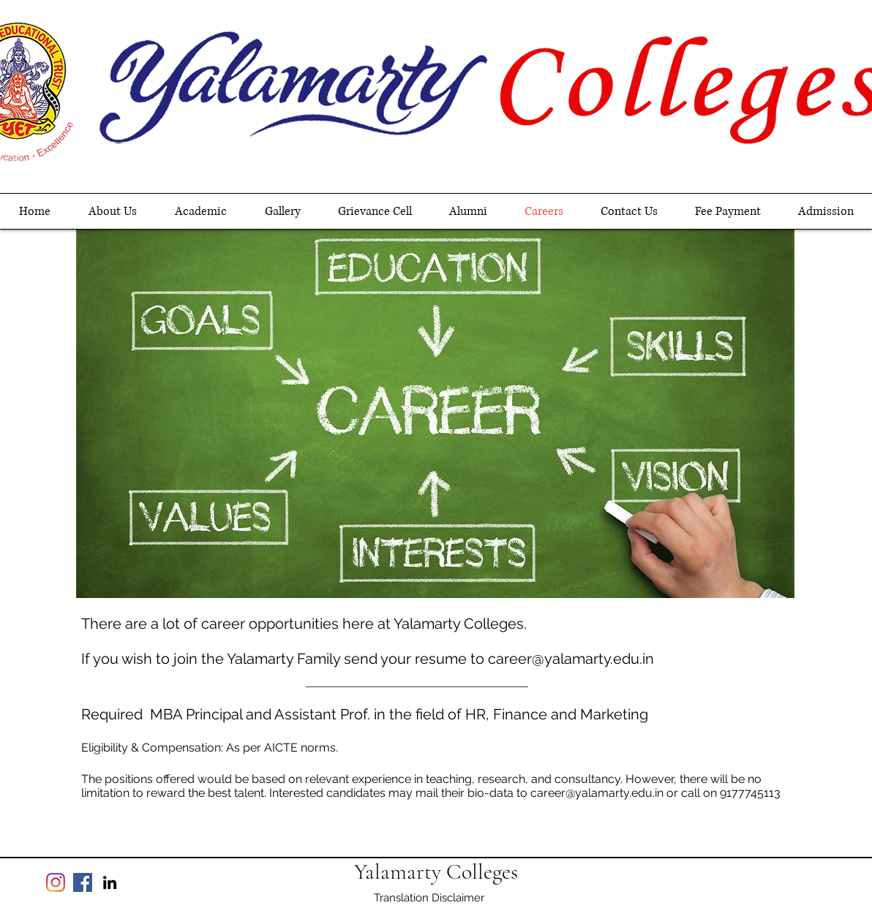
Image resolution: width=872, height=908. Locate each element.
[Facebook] (82, 882)
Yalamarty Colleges (436, 871)
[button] (201, 211)
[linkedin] (109, 882)
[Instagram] (55, 882)
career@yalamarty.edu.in (571, 658)
